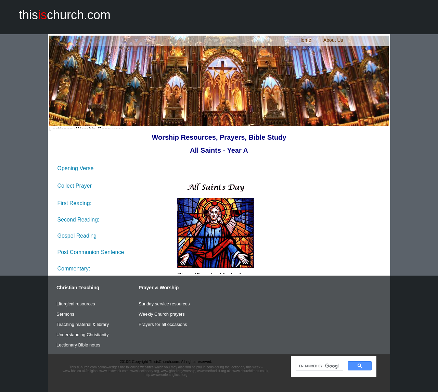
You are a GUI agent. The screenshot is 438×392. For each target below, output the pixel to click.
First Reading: (74, 203)
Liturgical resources (75, 303)
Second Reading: (78, 220)
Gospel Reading (77, 236)
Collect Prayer (74, 186)
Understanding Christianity (82, 334)
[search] (318, 366)
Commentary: (73, 268)
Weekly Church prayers (162, 314)
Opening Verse (75, 168)
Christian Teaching (77, 287)
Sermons (65, 314)
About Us (333, 40)
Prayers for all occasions (163, 324)
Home (304, 40)
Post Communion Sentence (90, 252)
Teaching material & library (82, 324)
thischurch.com (65, 15)
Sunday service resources (164, 303)
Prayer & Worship (159, 287)
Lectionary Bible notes (78, 344)
